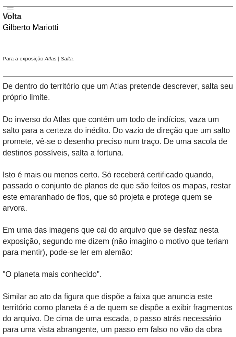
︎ (10, 10)
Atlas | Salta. (59, 58)
